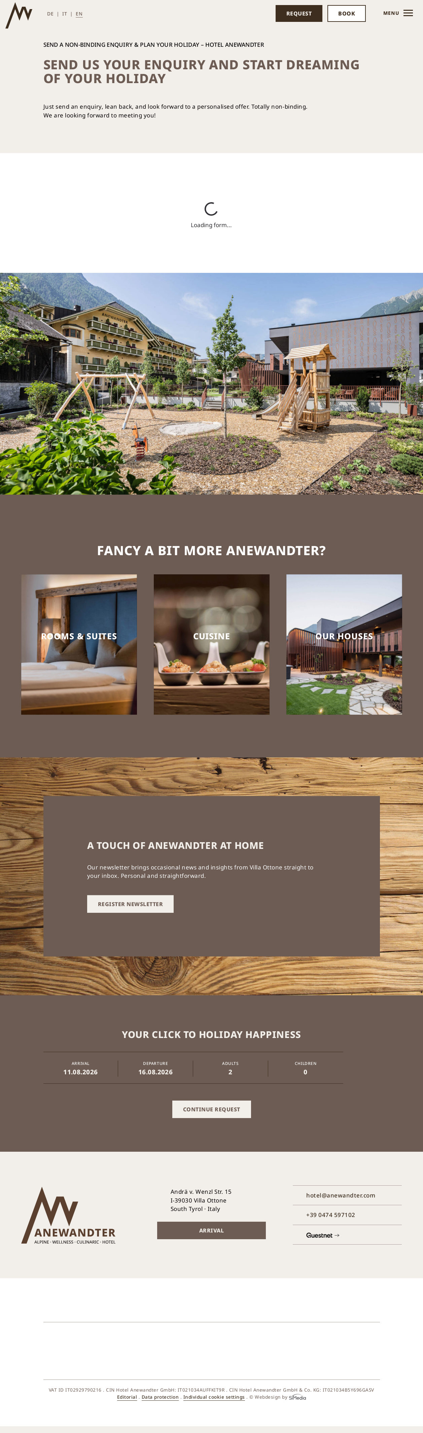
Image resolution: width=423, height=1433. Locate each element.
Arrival (81, 1063)
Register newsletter (130, 904)
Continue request (211, 1109)
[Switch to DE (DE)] (53, 13)
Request (299, 13)
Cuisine (211, 636)
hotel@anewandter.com (340, 1195)
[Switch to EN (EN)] (79, 13)
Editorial (127, 1397)
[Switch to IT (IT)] (67, 13)
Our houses (344, 636)
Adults (230, 1063)
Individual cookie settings (214, 1397)
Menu (398, 15)
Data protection (160, 1397)
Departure (155, 1063)
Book (346, 13)
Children (306, 1063)
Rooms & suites (79, 636)
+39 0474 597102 (330, 1215)
